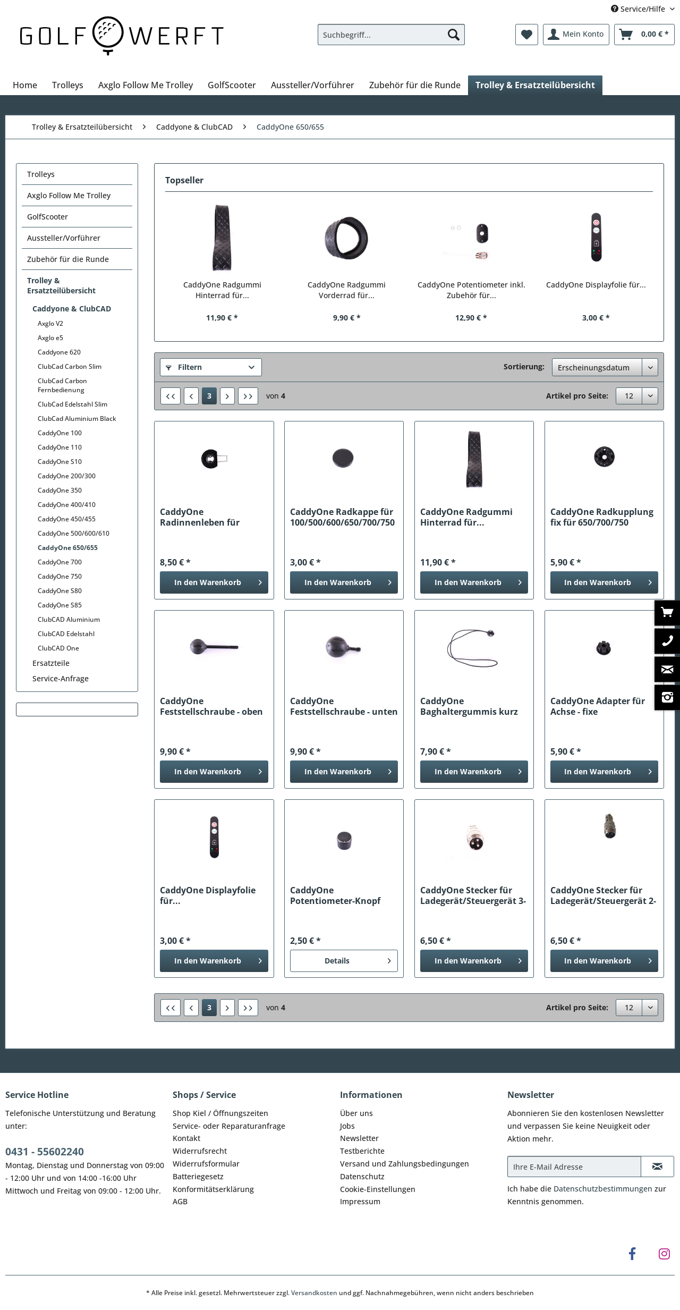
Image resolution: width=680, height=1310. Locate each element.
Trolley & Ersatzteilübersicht (61, 285)
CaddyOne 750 (60, 576)
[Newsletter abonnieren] (657, 1166)
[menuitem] (391, 39)
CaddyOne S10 (60, 461)
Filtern (184, 367)
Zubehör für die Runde (68, 259)
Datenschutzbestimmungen (603, 1189)
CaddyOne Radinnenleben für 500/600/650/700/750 (203, 517)
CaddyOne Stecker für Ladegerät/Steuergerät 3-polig (473, 895)
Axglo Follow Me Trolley (68, 195)
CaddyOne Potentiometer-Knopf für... (335, 895)
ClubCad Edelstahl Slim (72, 404)
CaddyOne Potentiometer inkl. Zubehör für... (471, 290)
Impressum (360, 1201)
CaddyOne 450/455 (67, 518)
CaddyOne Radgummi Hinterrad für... (222, 290)
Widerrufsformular (206, 1164)
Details (358, 959)
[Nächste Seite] (227, 395)
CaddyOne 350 (60, 490)
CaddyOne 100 (60, 432)
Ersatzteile (51, 663)
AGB (180, 1201)
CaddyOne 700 (60, 562)
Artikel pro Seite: (577, 396)
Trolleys (41, 174)
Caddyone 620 (59, 352)
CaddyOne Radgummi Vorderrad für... (347, 290)
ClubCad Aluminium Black (77, 418)
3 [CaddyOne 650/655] (209, 396)
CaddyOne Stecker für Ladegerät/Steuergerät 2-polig (603, 895)
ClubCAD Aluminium (69, 619)
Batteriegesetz (198, 1176)
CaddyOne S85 (60, 605)
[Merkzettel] (526, 34)
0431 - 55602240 (44, 1152)
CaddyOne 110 (60, 447)
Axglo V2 (50, 323)
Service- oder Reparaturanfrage (229, 1126)
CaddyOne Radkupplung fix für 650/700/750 (601, 517)
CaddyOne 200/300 (67, 475)
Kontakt (186, 1138)
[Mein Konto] (576, 34)
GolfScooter (47, 217)
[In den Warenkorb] (214, 582)
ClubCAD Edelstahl (66, 633)
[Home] (25, 85)
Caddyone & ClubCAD (71, 308)
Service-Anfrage (60, 678)
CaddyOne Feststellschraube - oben (211, 706)
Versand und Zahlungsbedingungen (404, 1164)
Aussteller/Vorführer (63, 238)
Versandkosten (314, 1292)
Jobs (347, 1126)
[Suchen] (454, 34)
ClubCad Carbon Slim (69, 366)
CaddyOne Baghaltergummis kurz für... (469, 706)
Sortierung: (524, 366)
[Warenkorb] (644, 34)
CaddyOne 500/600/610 (73, 533)
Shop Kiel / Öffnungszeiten (220, 1113)
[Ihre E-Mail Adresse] (574, 1166)
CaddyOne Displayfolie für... (596, 285)
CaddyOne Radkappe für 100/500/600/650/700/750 (342, 517)
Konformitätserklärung (213, 1189)
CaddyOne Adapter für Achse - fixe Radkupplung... (597, 706)
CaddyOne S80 (60, 590)
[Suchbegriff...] (391, 34)
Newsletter (359, 1138)
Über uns (356, 1113)
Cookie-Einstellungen (377, 1189)
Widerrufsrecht (200, 1151)
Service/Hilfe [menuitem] (639, 9)
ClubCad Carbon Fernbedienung (62, 385)
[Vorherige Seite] (191, 395)
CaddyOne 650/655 (68, 547)
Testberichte (362, 1151)
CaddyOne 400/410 (67, 504)
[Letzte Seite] (248, 395)
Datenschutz (362, 1176)
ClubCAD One (58, 648)
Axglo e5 (50, 337)
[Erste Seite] (170, 395)
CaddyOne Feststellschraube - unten (344, 706)
